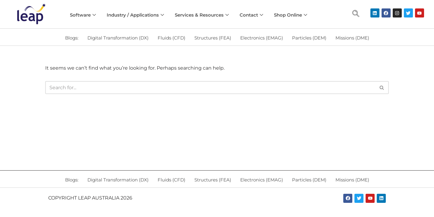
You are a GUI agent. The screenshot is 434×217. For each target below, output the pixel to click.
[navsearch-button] (356, 14)
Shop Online (290, 15)
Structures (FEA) (212, 38)
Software (83, 15)
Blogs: (71, 38)
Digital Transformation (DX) (118, 38)
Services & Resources (202, 15)
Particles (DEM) (309, 38)
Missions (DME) (352, 38)
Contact (251, 15)
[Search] (210, 87)
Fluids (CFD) (171, 38)
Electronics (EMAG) (261, 38)
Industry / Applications (135, 15)
